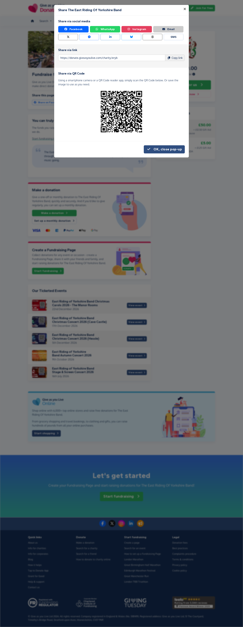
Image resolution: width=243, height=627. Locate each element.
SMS (174, 37)
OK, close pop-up (164, 149)
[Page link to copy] (111, 58)
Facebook (73, 29)
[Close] (184, 9)
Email (168, 29)
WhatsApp (105, 29)
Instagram (136, 29)
